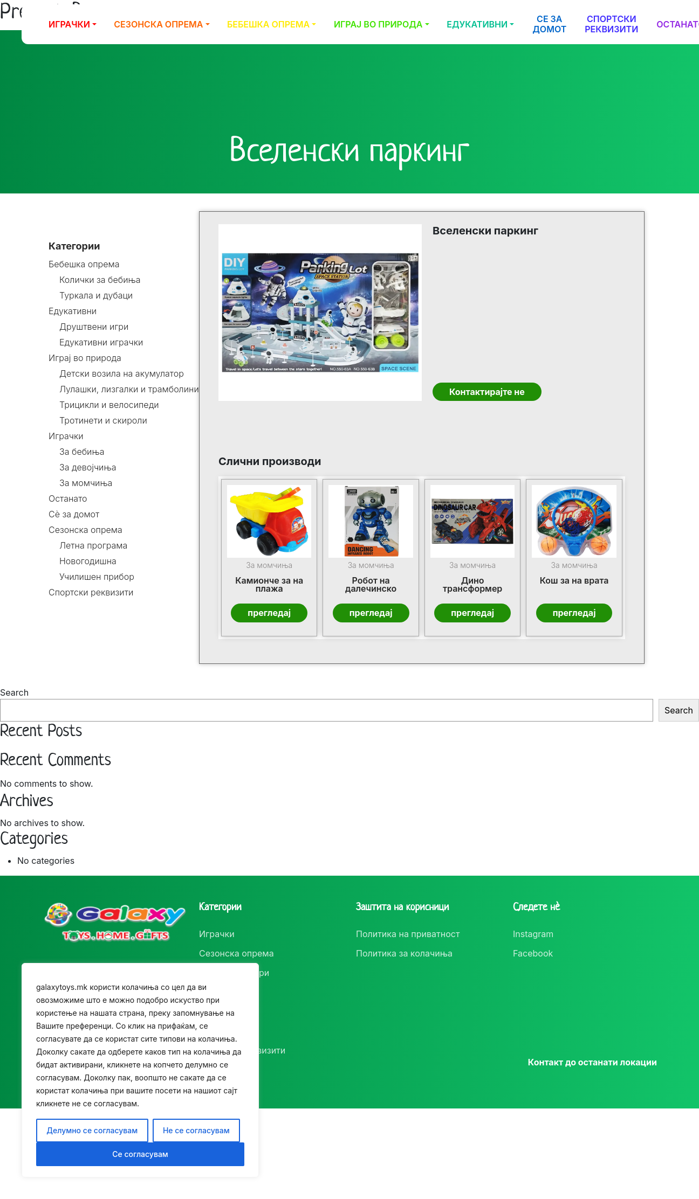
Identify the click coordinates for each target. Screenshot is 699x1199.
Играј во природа (378, 24)
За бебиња (81, 452)
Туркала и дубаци (96, 295)
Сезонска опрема (158, 24)
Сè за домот (74, 514)
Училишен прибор (96, 577)
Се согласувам (140, 1154)
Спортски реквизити (611, 23)
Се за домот (549, 23)
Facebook (533, 953)
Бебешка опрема (268, 24)
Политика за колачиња (404, 953)
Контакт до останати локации (592, 1062)
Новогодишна (87, 561)
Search (14, 692)
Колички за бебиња (100, 280)
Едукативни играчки (101, 342)
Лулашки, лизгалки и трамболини (129, 389)
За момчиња (85, 483)
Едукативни (477, 24)
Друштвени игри (93, 327)
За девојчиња (87, 467)
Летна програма (93, 545)
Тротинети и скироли (103, 420)
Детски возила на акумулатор (121, 374)
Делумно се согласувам (92, 1130)
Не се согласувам (196, 1130)
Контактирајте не (486, 392)
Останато (68, 499)
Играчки (69, 24)
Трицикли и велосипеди (109, 405)
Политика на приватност (408, 933)
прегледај (269, 612)
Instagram (533, 933)
